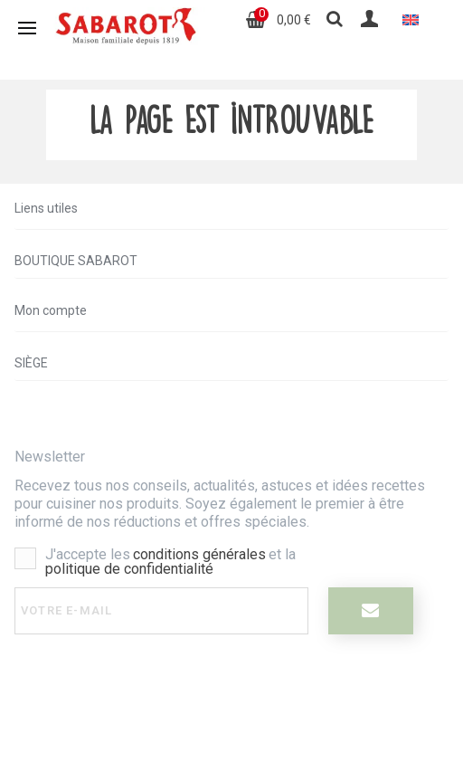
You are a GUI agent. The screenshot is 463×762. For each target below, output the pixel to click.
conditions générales (199, 554)
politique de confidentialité (129, 568)
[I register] (370, 610)
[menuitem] (410, 19)
